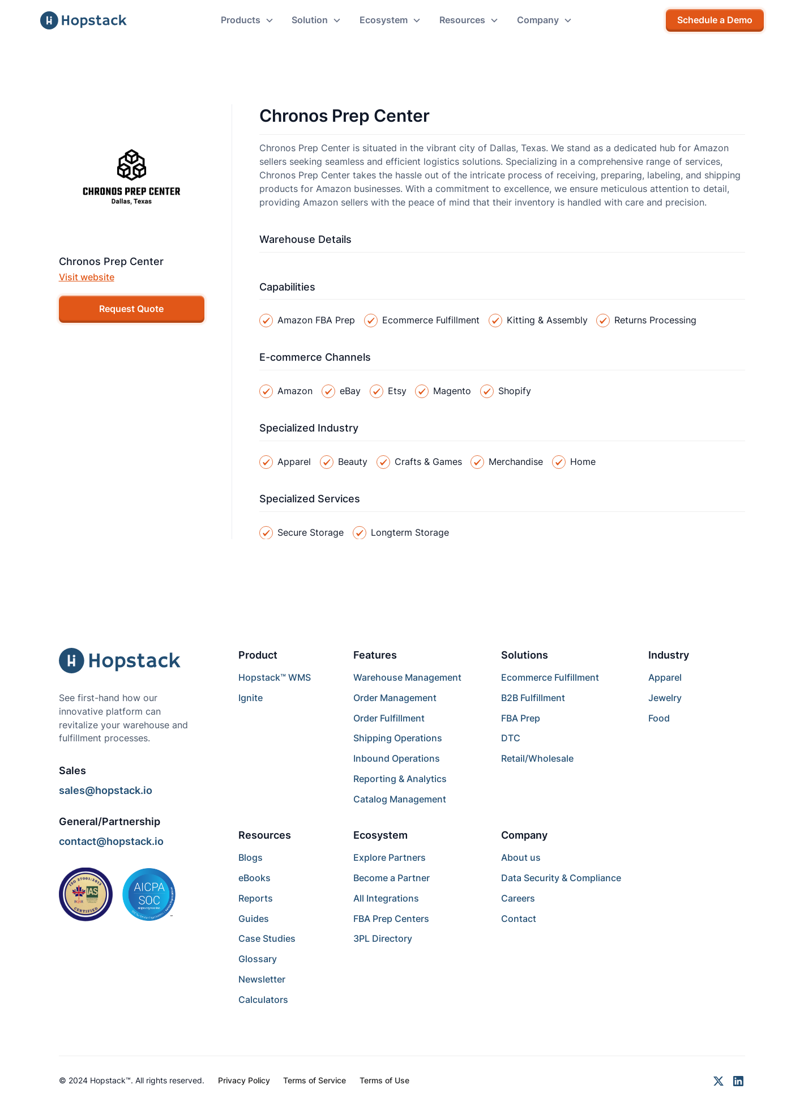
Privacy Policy (244, 1080)
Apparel (665, 677)
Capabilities (287, 287)
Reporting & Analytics (400, 779)
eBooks (254, 878)
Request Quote (131, 309)
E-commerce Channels (315, 357)
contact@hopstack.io (111, 841)
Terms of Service (314, 1080)
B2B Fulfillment (533, 698)
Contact (518, 918)
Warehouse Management (407, 677)
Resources (264, 835)
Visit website (86, 277)
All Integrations (386, 898)
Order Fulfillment (389, 718)
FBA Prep (520, 718)
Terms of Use (384, 1080)
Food (659, 718)
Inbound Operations (396, 758)
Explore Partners (389, 857)
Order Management (395, 698)
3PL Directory (382, 938)
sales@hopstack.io (105, 790)
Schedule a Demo (714, 20)
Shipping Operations (397, 738)
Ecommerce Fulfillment (550, 677)
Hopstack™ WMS (274, 677)
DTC (510, 738)
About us (521, 857)
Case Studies (267, 938)
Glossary (257, 959)
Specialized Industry (308, 428)
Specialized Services (309, 499)
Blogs (250, 857)
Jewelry (665, 698)
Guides (253, 918)
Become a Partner (391, 878)
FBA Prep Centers (391, 918)
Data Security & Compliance (561, 878)
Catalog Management (399, 799)
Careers (518, 898)
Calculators (263, 999)
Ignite (250, 698)
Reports (255, 898)
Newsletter (261, 979)
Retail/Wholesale (537, 758)
